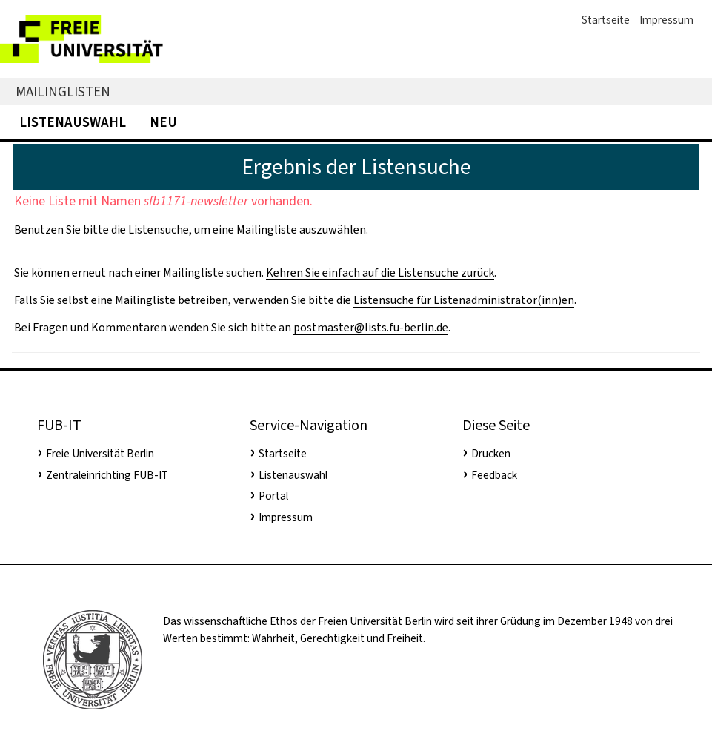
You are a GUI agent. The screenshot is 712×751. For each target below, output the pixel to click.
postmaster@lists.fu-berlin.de (370, 327)
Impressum (666, 20)
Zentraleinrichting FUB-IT (107, 475)
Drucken (490, 453)
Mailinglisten (63, 91)
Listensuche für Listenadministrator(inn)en (463, 300)
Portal (273, 496)
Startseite (606, 20)
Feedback (494, 475)
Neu (163, 122)
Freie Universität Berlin (100, 453)
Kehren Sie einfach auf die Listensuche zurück (380, 272)
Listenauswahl (72, 122)
